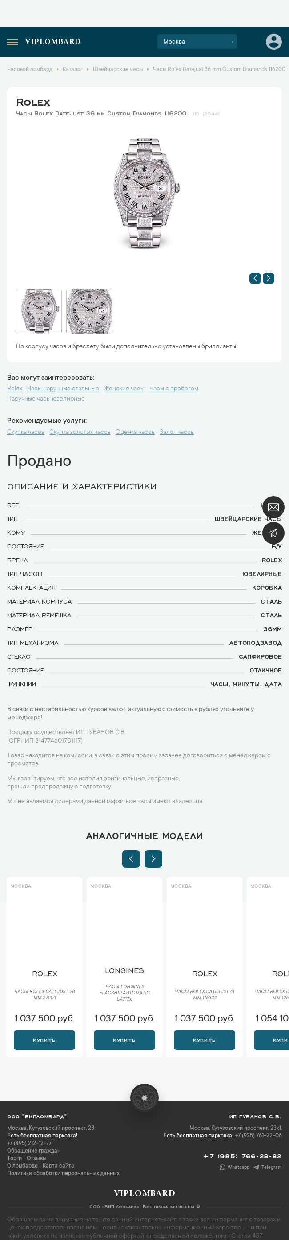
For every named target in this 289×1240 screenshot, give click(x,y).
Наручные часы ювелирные (46, 399)
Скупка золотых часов (80, 432)
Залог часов (177, 432)
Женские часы (124, 389)
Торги (14, 1159)
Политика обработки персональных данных (63, 1174)
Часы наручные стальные (63, 389)
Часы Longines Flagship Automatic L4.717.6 (124, 993)
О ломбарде (22, 1166)
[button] (255, 278)
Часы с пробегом (173, 389)
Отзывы (37, 1159)
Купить (44, 1039)
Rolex (33, 100)
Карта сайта (58, 1166)
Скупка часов (25, 432)
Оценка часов (135, 432)
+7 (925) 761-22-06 (258, 1136)
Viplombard (53, 42)
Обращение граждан (33, 1151)
